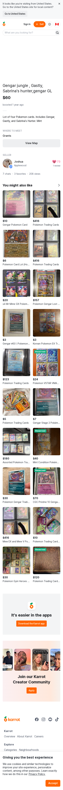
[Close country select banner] (59, 3)
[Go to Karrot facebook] (37, 719)
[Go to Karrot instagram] (43, 719)
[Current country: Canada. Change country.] (57, 24)
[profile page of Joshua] (7, 163)
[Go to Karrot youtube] (50, 719)
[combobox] (29, 33)
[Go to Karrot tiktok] (57, 719)
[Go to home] (4, 24)
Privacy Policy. (37, 774)
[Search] (57, 32)
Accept (53, 783)
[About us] (50, 24)
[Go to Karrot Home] (12, 719)
